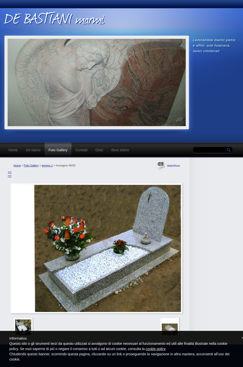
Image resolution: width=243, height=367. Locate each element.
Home (13, 150)
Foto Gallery (58, 150)
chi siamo (33, 150)
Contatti (81, 150)
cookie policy (155, 349)
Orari (99, 150)
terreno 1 (47, 165)
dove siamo (120, 150)
